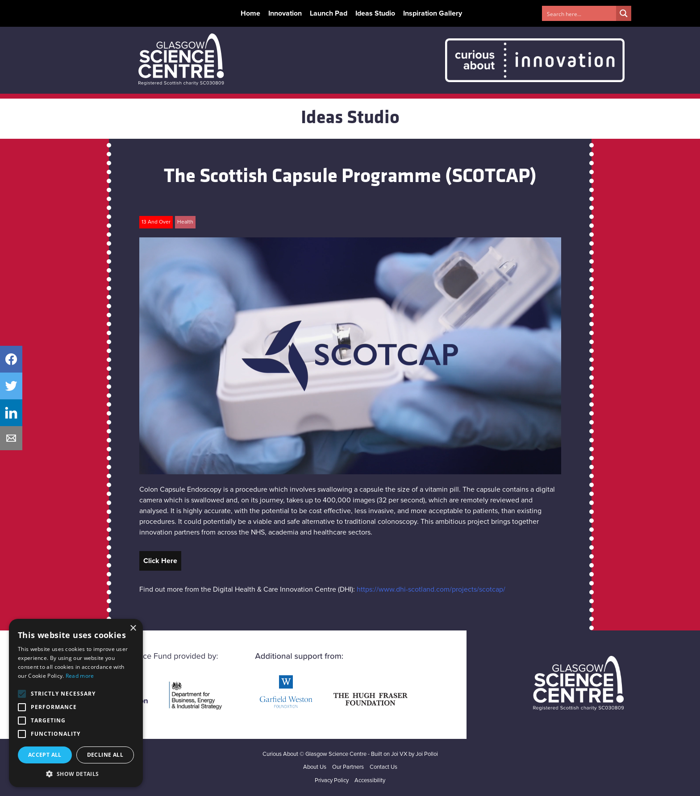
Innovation (285, 13)
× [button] (132, 628)
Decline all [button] (105, 755)
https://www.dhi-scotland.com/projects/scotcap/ (431, 589)
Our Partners (348, 767)
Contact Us (383, 767)
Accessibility (369, 781)
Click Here (160, 560)
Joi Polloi (427, 754)
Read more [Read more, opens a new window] (80, 676)
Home (250, 13)
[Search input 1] (579, 13)
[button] (76, 773)
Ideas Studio (375, 13)
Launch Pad (328, 13)
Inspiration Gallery (432, 13)
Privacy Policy (332, 781)
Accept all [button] (45, 755)
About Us (314, 767)
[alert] (76, 703)
